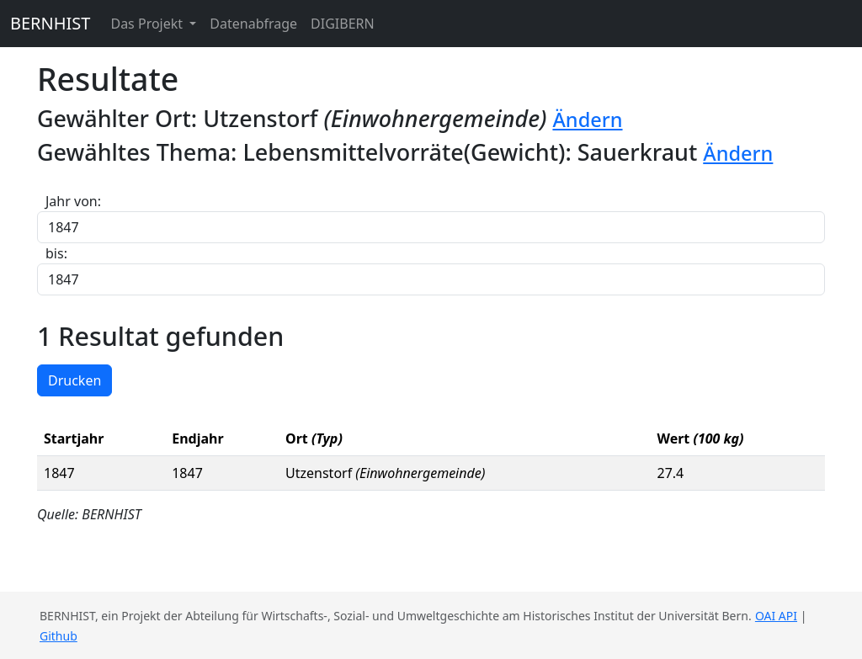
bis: (56, 253)
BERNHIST (50, 23)
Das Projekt (148, 23)
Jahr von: (73, 201)
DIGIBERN (343, 23)
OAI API (776, 616)
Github (58, 636)
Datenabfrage (253, 23)
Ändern (587, 119)
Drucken (74, 380)
